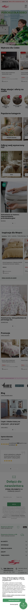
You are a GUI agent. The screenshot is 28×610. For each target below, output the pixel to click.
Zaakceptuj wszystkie (14, 600)
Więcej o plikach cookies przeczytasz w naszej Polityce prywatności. (13, 595)
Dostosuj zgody (14, 604)
